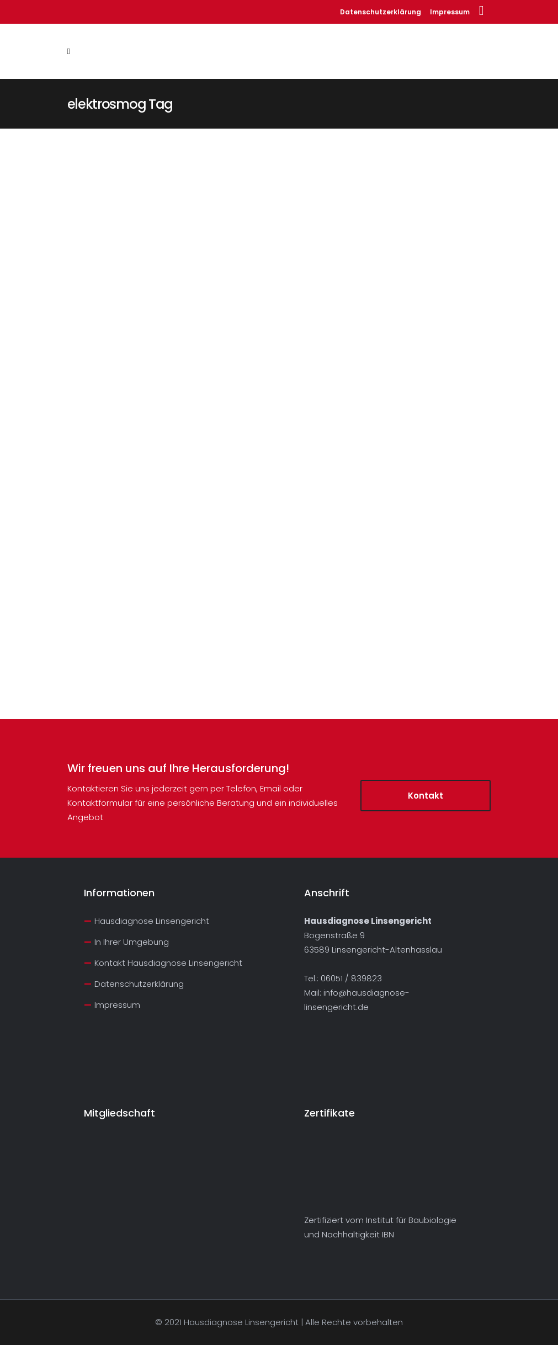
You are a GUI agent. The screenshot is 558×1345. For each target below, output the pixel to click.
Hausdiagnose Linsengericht (151, 921)
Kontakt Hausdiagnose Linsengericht (168, 963)
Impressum (450, 12)
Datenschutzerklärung (380, 12)
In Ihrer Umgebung (131, 942)
